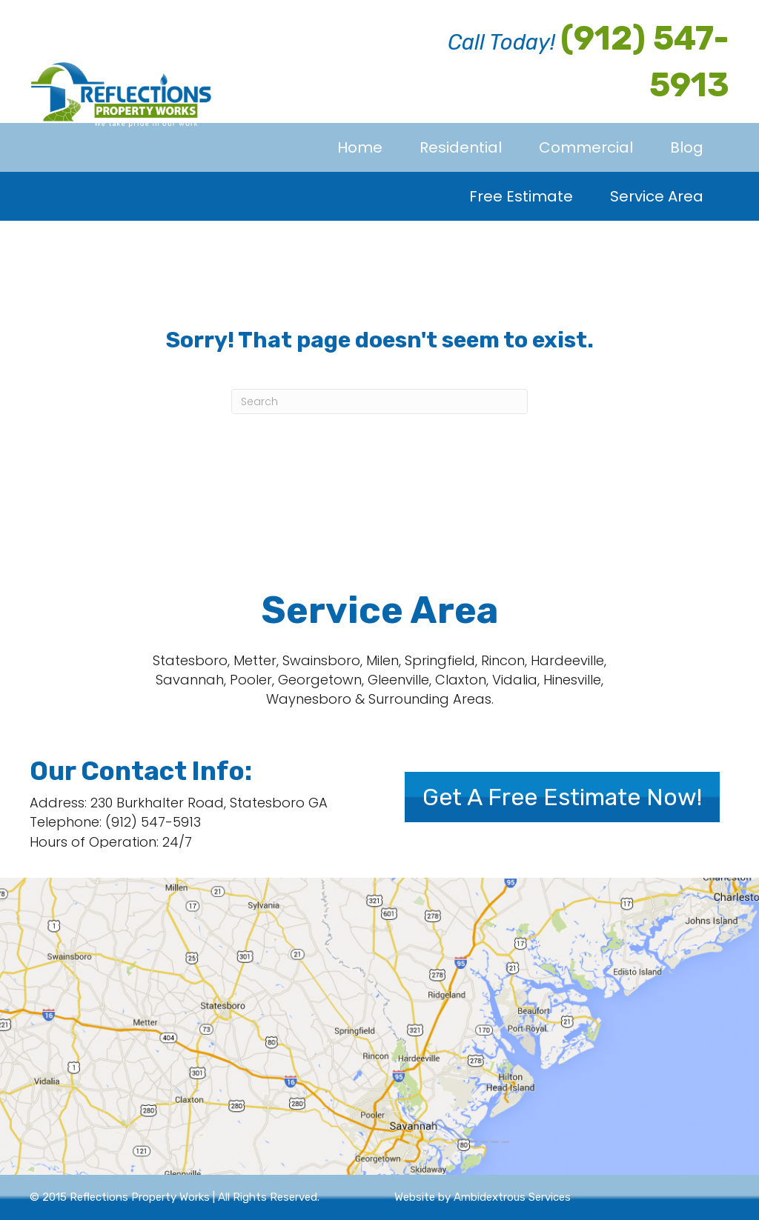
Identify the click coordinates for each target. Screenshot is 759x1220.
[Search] (379, 401)
